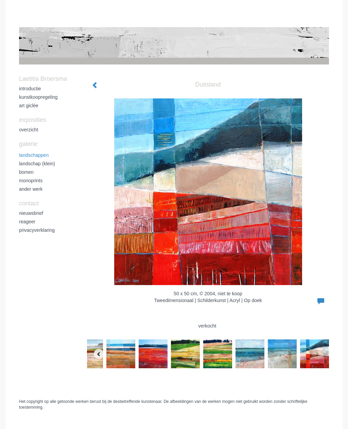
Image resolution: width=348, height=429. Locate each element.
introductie (30, 88)
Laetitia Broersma (43, 78)
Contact (29, 203)
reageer (27, 221)
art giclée (28, 105)
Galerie (28, 144)
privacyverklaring (37, 230)
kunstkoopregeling (38, 97)
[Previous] (99, 354)
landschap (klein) (37, 163)
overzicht (28, 129)
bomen (26, 172)
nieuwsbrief (31, 213)
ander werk (30, 189)
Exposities (32, 119)
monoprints (30, 180)
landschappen (34, 155)
